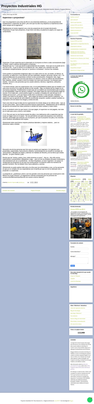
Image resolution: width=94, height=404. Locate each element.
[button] (89, 399)
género (76, 201)
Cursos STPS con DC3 (76, 41)
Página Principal (35, 190)
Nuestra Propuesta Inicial (76, 27)
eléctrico (88, 190)
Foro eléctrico (73, 316)
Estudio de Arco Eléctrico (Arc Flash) (79, 58)
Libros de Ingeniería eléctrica (77, 308)
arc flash (76, 191)
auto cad (82, 198)
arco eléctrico (85, 193)
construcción (73, 194)
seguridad (73, 183)
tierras (71, 201)
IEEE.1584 (88, 196)
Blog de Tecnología (75, 310)
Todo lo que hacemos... (76, 22)
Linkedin (72, 278)
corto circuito (87, 188)
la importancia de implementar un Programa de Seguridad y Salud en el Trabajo (84, 119)
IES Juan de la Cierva (75, 324)
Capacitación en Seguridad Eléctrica (79, 43)
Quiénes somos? (74, 17)
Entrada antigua (60, 190)
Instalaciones (76, 193)
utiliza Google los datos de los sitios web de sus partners (80, 367)
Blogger (71, 400)
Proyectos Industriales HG (21, 6)
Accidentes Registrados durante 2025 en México (83, 141)
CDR (77, 198)
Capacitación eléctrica (76, 46)
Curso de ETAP (74, 33)
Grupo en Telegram (75, 276)
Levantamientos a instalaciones (78, 49)
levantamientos (78, 190)
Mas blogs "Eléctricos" (76, 313)
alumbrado (87, 200)
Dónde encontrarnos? (75, 30)
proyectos (77, 181)
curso (76, 196)
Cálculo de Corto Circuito (76, 55)
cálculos (72, 185)
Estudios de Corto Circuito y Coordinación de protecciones (77, 52)
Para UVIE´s (73, 61)
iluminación (88, 198)
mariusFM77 (57, 400)
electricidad (84, 183)
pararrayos (74, 200)
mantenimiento (87, 191)
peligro (74, 197)
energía (82, 196)
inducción (81, 201)
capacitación (75, 179)
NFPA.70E (81, 197)
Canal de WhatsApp (75, 281)
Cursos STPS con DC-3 (76, 25)
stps (89, 179)
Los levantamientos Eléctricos (82, 152)
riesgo (86, 181)
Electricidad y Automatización (77, 321)
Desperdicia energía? (75, 67)
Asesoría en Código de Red (77, 70)
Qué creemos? (74, 19)
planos (81, 194)
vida (81, 200)
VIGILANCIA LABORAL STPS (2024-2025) (83, 163)
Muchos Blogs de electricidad (77, 318)
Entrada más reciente (9, 190)
